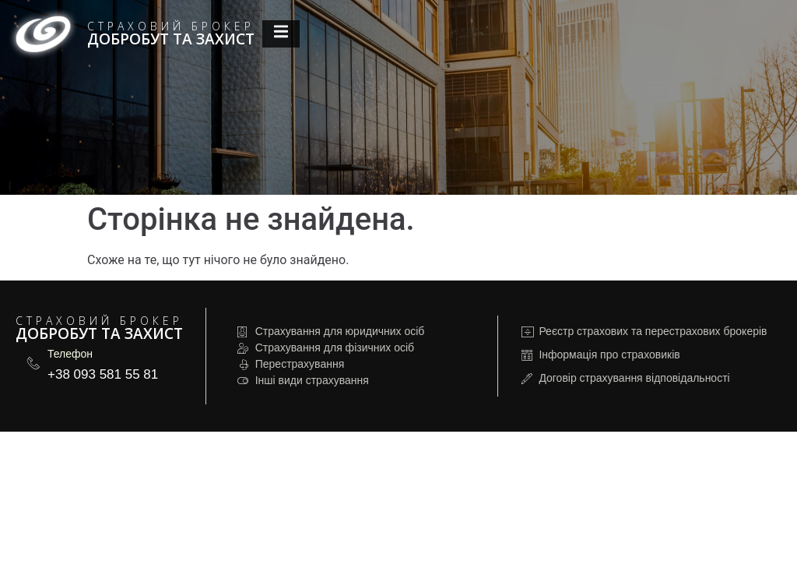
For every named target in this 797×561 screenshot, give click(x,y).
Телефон (70, 354)
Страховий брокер (171, 26)
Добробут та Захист (171, 39)
